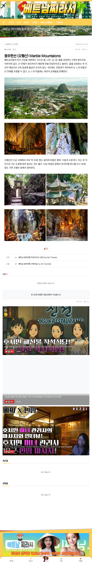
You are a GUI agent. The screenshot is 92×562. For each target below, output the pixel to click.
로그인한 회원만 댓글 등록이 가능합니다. (46, 295)
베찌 (10, 351)
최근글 (5, 461)
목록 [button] (77, 50)
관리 (84, 50)
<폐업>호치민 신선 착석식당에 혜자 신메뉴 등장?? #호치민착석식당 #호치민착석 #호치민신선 (39, 347)
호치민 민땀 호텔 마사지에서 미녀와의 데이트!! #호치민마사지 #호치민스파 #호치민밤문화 (38, 447)
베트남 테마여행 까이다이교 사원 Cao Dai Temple (37, 257)
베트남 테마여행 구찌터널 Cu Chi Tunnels (34, 264)
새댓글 (5, 483)
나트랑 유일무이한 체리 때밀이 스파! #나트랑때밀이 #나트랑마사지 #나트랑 (32, 397)
